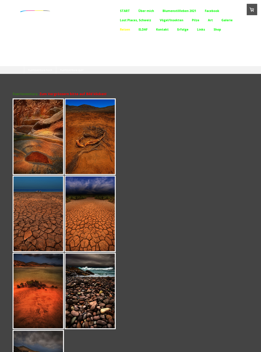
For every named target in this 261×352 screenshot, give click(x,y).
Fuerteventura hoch (40, 70)
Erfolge (168, 29)
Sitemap (104, 338)
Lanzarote (132, 62)
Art (196, 20)
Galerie (213, 20)
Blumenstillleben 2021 (165, 11)
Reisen (111, 29)
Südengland (213, 62)
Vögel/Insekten (157, 20)
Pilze (181, 20)
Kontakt (148, 29)
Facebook (198, 11)
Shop (203, 29)
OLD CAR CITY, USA (42, 62)
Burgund (90, 62)
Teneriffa (110, 62)
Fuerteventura (158, 62)
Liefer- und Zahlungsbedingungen (61, 338)
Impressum (32, 338)
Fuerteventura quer (72, 70)
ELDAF (129, 29)
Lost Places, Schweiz (121, 20)
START (111, 11)
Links (187, 29)
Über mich (132, 11)
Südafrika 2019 (186, 62)
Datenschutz (90, 338)
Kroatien (69, 62)
